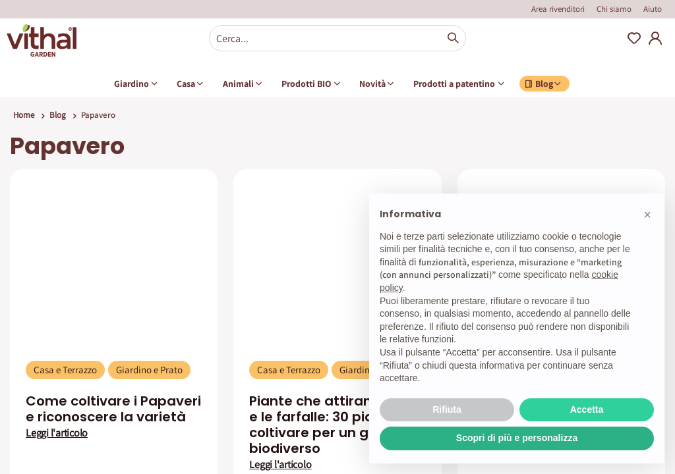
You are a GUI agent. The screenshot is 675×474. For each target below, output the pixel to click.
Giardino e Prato (149, 369)
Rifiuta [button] (446, 409)
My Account (655, 38)
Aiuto (652, 8)
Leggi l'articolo (57, 433)
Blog (57, 114)
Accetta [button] (587, 409)
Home (23, 114)
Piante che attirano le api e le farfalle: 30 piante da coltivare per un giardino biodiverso (335, 425)
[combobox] (337, 38)
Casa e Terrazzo (65, 369)
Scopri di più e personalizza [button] (516, 438)
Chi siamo (614, 8)
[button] (647, 214)
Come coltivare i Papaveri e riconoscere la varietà (113, 409)
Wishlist (634, 38)
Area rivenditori (558, 8)
